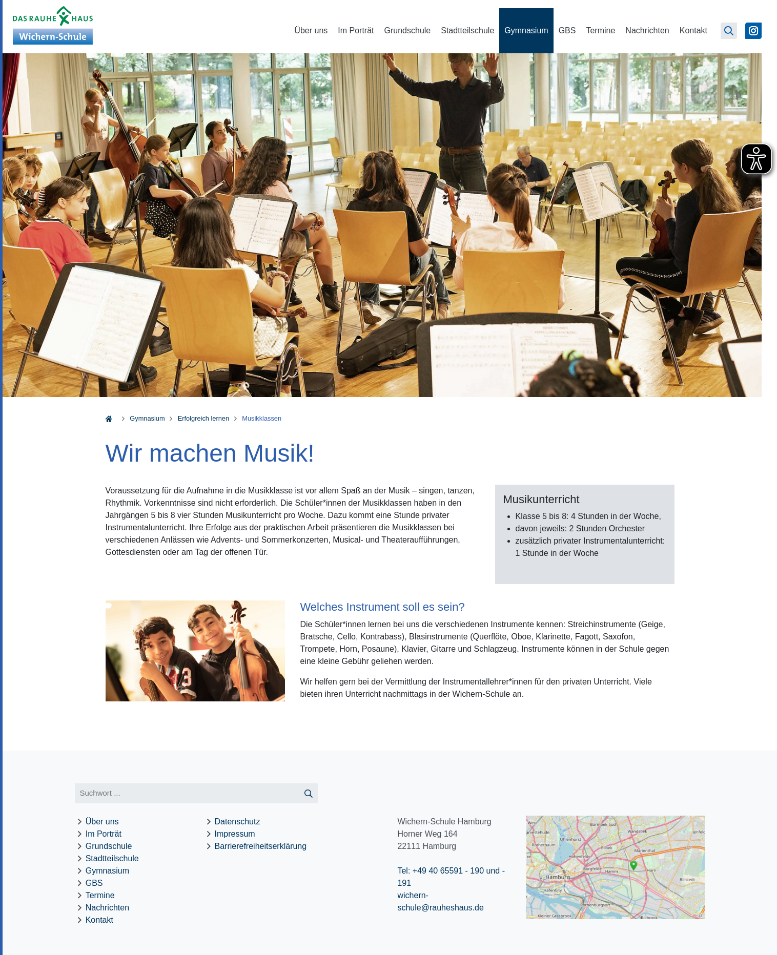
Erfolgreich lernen (203, 418)
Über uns (311, 30)
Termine (600, 30)
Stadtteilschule (467, 30)
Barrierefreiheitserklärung (261, 846)
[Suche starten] (308, 793)
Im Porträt (356, 30)
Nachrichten (647, 30)
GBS (567, 30)
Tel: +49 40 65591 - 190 (440, 870)
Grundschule (407, 30)
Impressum (235, 833)
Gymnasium (526, 30)
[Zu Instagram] (753, 31)
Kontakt (693, 30)
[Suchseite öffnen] (729, 31)
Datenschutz (237, 821)
